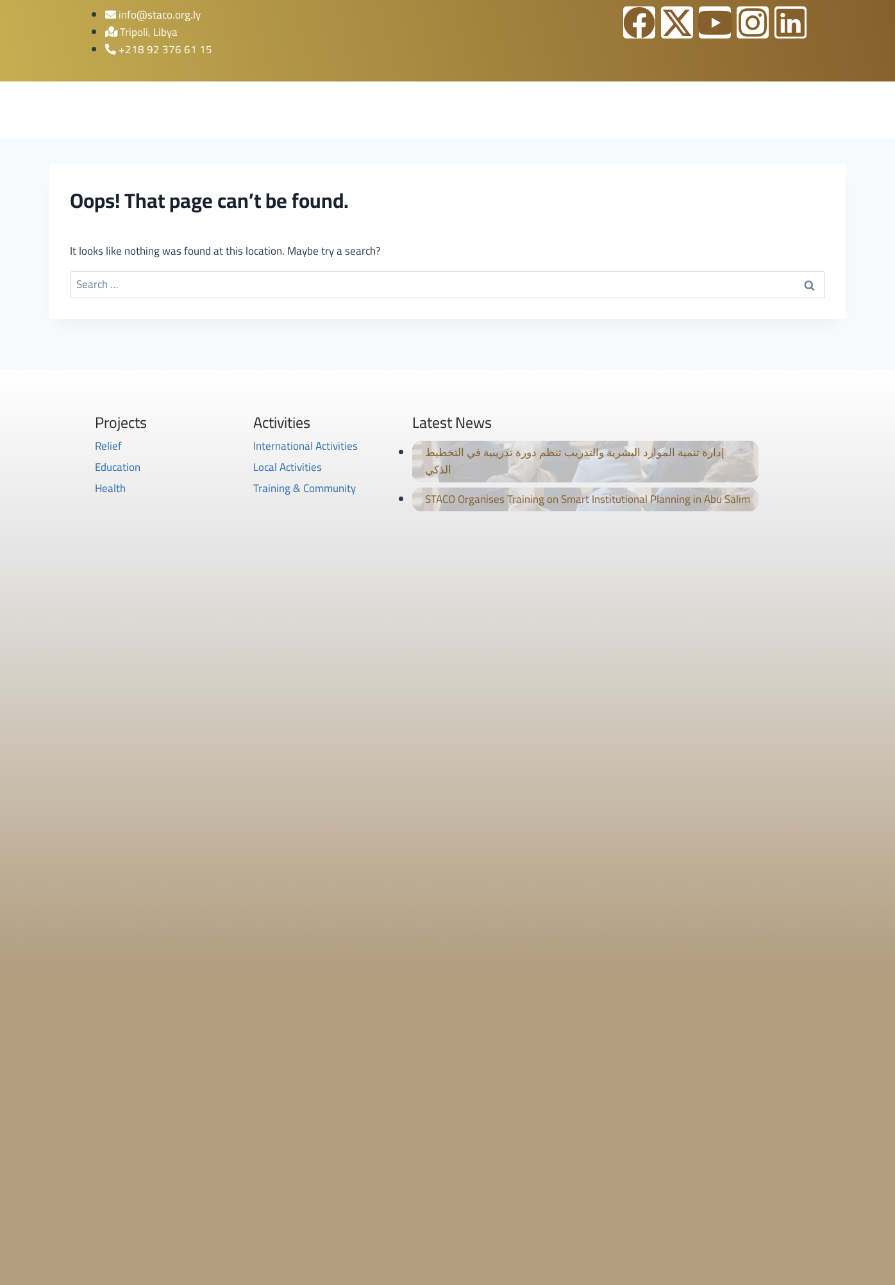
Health (110, 488)
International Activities (305, 446)
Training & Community (304, 488)
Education (117, 467)
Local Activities (287, 467)
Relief (108, 446)
